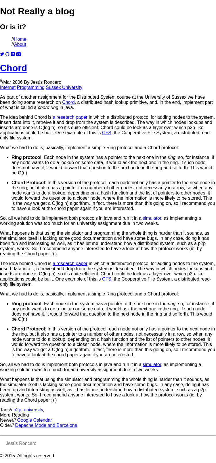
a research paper (70, 117)
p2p (17, 409)
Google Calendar (34, 420)
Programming (31, 87)
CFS (106, 132)
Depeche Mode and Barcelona (46, 425)
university (33, 409)
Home (20, 39)
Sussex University (64, 87)
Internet (8, 87)
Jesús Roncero (45, 82)
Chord (13, 68)
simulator (152, 218)
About (20, 44)
